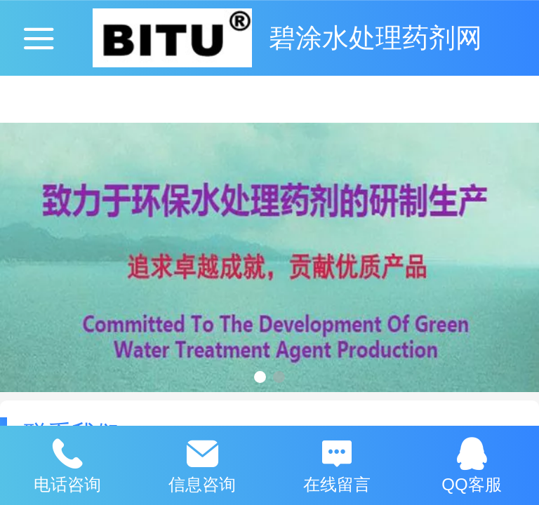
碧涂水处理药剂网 (375, 37)
